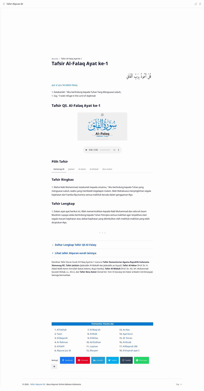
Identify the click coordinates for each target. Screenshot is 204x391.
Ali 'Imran (132, 339)
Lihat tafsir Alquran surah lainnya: (80, 254)
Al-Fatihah (66, 330)
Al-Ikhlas (98, 339)
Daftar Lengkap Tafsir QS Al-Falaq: (80, 246)
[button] (195, 4)
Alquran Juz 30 (68, 351)
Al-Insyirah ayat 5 (135, 351)
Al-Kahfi (65, 347)
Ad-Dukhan (99, 343)
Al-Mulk (98, 335)
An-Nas (130, 330)
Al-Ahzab (131, 343)
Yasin (64, 335)
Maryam (98, 351)
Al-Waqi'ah (99, 330)
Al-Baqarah (66, 339)
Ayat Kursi (132, 335)
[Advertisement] (105, 35)
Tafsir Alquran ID (15, 3)
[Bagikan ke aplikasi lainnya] (59, 367)
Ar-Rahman (66, 343)
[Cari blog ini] (53, 4)
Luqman (98, 347)
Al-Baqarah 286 (134, 347)
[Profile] (199, 4)
